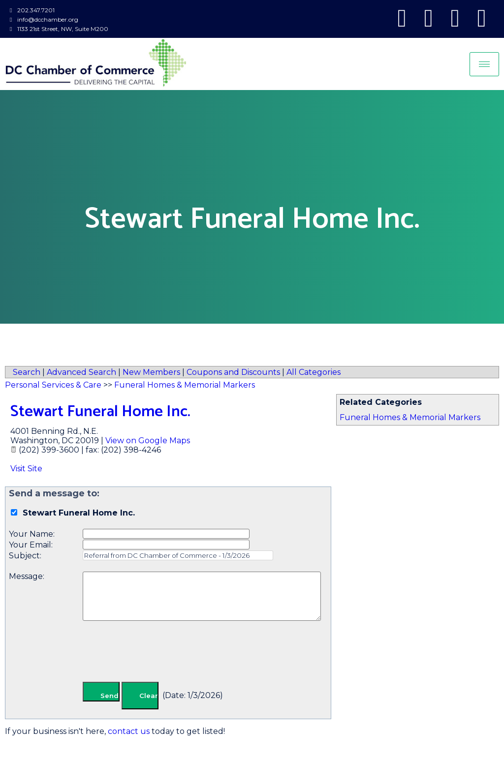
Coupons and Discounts (233, 372)
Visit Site (26, 468)
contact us (129, 731)
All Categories (313, 372)
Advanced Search (81, 372)
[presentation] (157, 653)
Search (26, 372)
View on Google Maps (147, 440)
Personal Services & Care (53, 385)
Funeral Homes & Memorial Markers (410, 417)
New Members (151, 372)
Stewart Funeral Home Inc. (100, 412)
